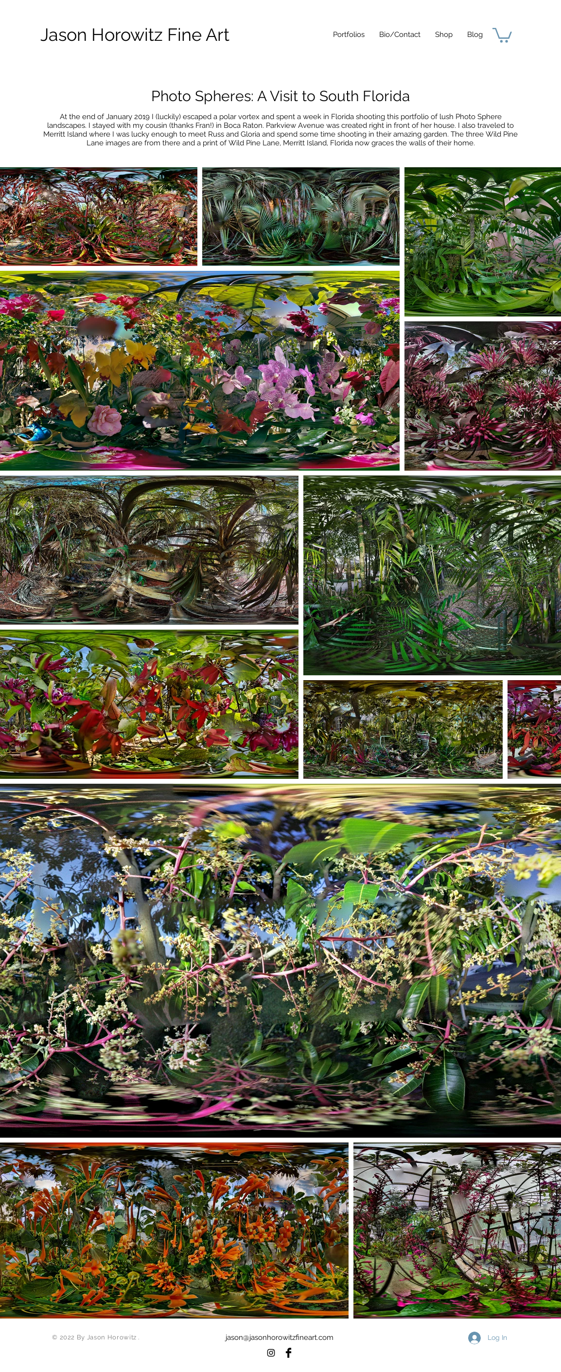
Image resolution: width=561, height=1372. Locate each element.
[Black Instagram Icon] (271, 1353)
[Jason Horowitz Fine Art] (134, 34)
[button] (349, 34)
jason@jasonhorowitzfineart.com (279, 1337)
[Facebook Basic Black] (288, 1353)
